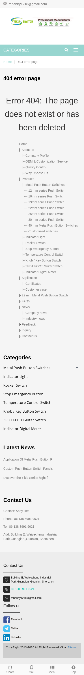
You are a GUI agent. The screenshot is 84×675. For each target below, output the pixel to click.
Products (28, 179)
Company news (36, 313)
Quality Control (36, 167)
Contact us (29, 336)
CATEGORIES (16, 50)
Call (31, 669)
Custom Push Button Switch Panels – (29, 468)
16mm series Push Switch (46, 196)
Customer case (36, 289)
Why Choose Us (37, 173)
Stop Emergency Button (42, 249)
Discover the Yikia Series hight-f (25, 478)
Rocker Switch (35, 243)
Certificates (33, 283)
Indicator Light (35, 237)
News (26, 307)
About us (28, 150)
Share (10, 669)
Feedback (28, 324)
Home (7, 62)
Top (73, 669)
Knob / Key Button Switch (43, 260)
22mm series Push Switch (46, 208)
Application (29, 278)
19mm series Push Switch (46, 202)
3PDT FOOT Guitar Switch (44, 266)
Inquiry (26, 330)
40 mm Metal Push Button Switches (53, 225)
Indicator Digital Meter (41, 272)
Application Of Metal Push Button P (27, 459)
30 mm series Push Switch (46, 219)
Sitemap (72, 647)
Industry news (35, 318)
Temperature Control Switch (45, 254)
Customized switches (43, 231)
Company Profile (37, 155)
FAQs (26, 301)
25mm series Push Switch (46, 214)
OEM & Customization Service (47, 161)
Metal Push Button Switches (45, 184)
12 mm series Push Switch (46, 190)
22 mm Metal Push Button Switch (45, 295)
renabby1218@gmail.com (28, 4)
